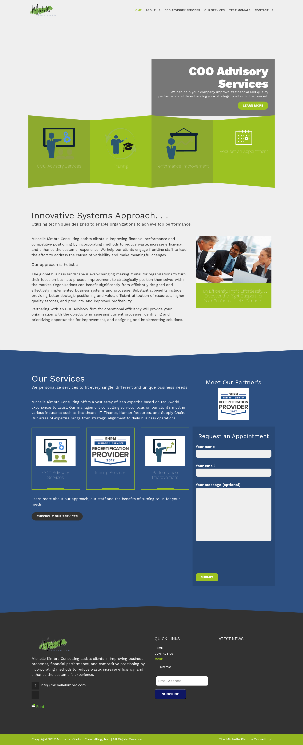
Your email (233, 470)
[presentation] (228, 560)
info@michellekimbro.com (63, 685)
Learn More (253, 105)
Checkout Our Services (57, 516)
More (159, 659)
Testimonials (237, 10)
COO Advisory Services (179, 10)
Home (134, 10)
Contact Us (261, 10)
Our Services (211, 10)
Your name (233, 451)
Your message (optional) (233, 512)
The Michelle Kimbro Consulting (245, 739)
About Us (150, 10)
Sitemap (165, 666)
